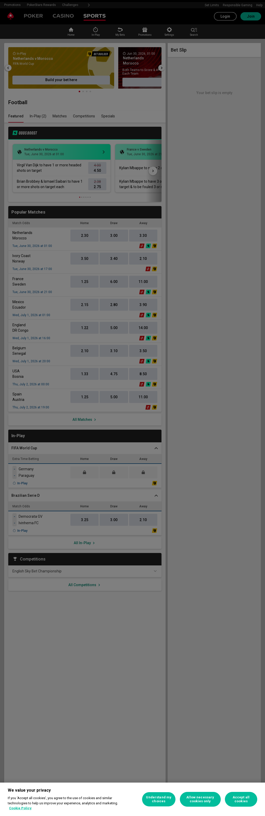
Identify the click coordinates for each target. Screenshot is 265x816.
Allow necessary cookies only (200, 799)
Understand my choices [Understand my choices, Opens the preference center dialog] (158, 799)
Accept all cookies (241, 799)
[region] (132, 799)
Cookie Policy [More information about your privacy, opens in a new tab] (20, 808)
